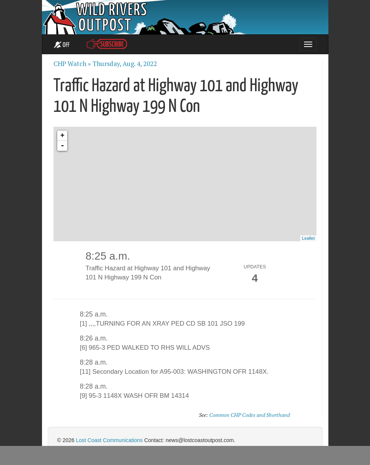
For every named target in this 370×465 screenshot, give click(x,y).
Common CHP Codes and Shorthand (249, 414)
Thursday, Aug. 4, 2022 (124, 64)
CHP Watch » (72, 64)
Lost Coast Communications (109, 440)
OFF (61, 45)
